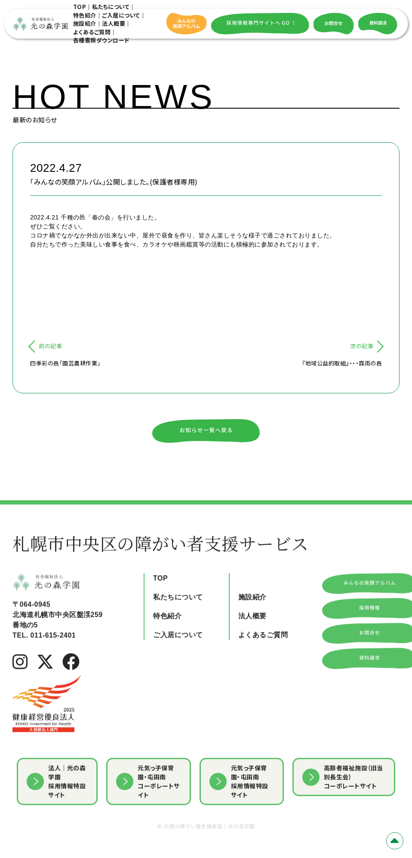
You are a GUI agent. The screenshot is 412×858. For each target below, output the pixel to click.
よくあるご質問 (92, 32)
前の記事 (50, 346)
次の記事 (361, 346)
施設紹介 (84, 23)
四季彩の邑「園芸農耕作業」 (65, 363)
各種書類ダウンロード (101, 40)
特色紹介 (84, 15)
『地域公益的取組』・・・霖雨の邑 (342, 363)
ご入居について (121, 15)
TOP (79, 7)
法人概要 (113, 23)
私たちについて (111, 7)
